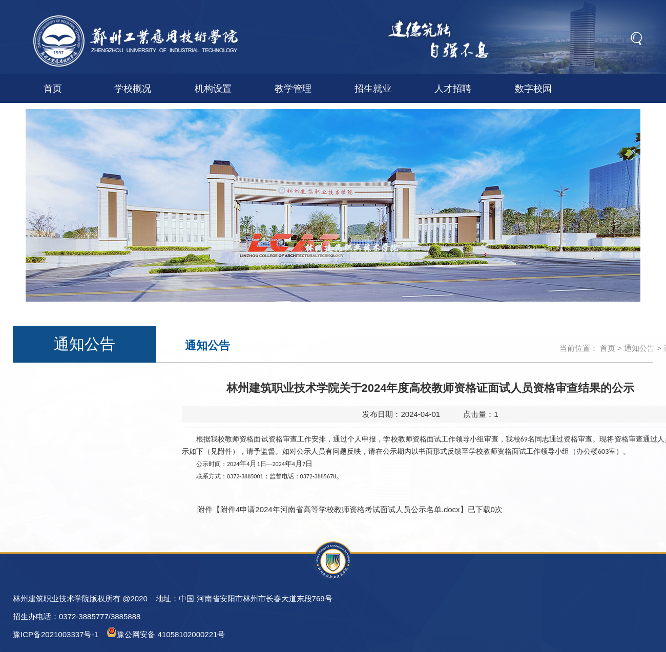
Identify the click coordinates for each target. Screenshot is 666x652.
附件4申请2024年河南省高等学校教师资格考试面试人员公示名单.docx (340, 509)
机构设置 (213, 88)
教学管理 (293, 88)
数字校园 (533, 88)
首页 (53, 88)
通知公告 (639, 348)
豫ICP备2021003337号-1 (55, 634)
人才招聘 (452, 88)
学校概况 (132, 88)
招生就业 (373, 88)
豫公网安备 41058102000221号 (166, 633)
